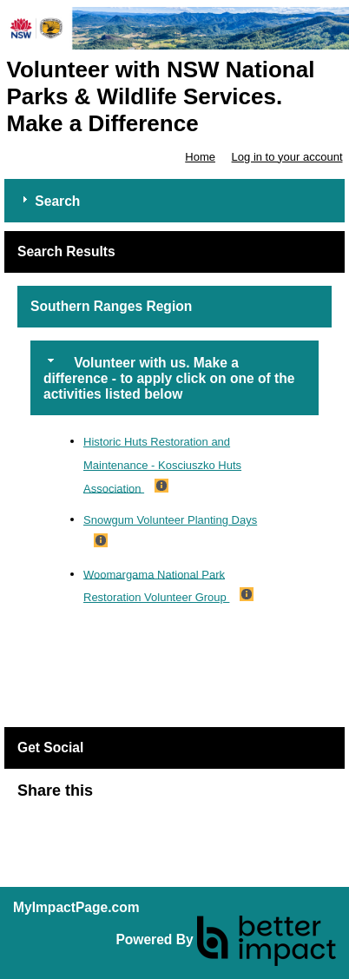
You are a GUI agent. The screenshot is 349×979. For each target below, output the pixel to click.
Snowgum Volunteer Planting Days (170, 519)
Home (200, 156)
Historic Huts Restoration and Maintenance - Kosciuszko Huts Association (162, 464)
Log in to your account (287, 156)
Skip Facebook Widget (149, 797)
